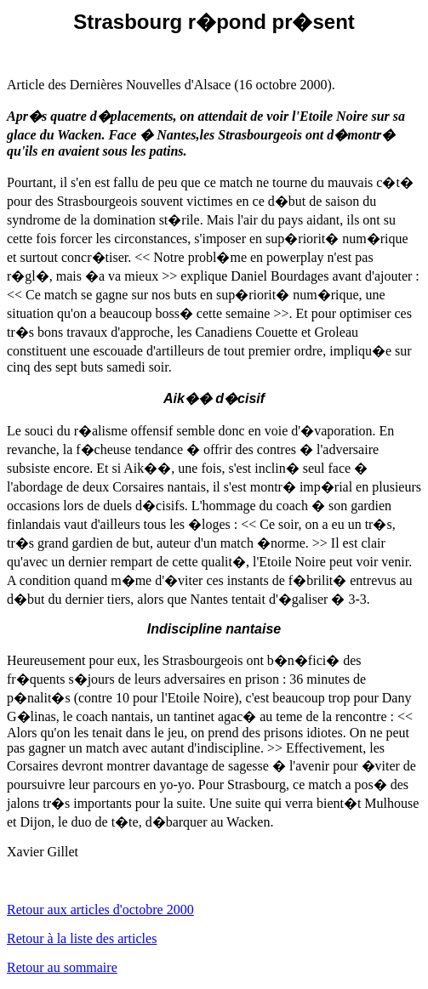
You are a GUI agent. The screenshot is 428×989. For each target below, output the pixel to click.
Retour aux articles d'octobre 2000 (100, 909)
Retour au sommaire (62, 967)
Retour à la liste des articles (82, 938)
